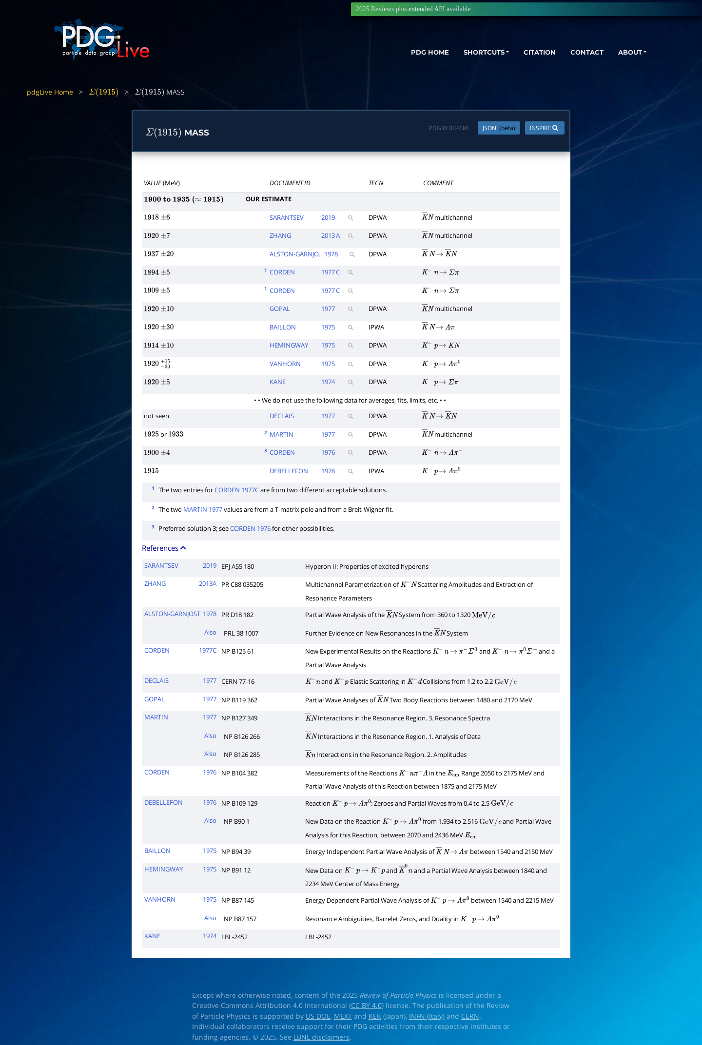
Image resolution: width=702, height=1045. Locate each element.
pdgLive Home (50, 92)
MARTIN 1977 (202, 509)
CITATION (529, 52)
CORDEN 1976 (250, 528)
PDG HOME (407, 52)
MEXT (343, 1016)
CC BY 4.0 (366, 1005)
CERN (470, 1016)
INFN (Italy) (427, 1016)
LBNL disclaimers (321, 1037)
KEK (375, 1016)
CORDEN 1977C (236, 489)
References (165, 548)
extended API (427, 9)
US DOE (318, 1016)
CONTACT (580, 52)
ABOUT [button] (626, 52)
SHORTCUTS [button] (467, 52)
